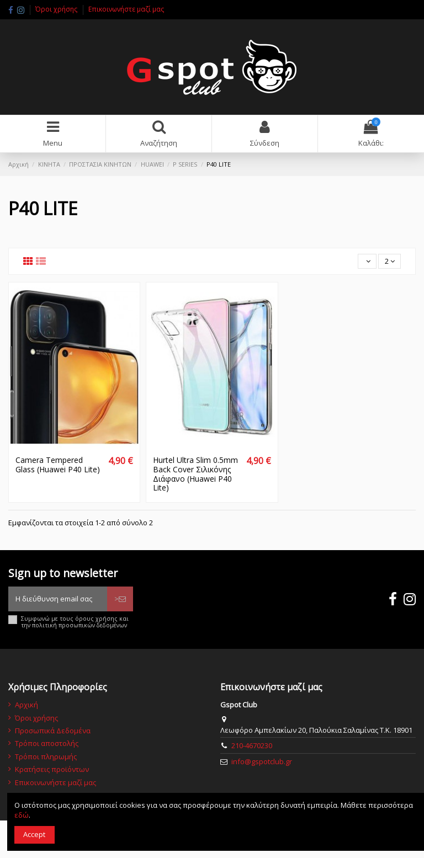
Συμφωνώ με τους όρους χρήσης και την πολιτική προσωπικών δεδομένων (75, 622)
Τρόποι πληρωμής (46, 756)
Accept (34, 834)
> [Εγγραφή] (120, 599)
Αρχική (26, 705)
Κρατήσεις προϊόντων (52, 769)
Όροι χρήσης (57, 9)
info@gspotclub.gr (261, 761)
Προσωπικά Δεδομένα (53, 731)
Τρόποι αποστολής (46, 743)
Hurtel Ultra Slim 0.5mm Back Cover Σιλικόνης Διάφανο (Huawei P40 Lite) (195, 474)
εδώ (21, 815)
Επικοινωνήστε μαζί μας (126, 9)
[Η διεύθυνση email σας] (57, 599)
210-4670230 (251, 745)
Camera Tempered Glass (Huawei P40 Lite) (57, 465)
